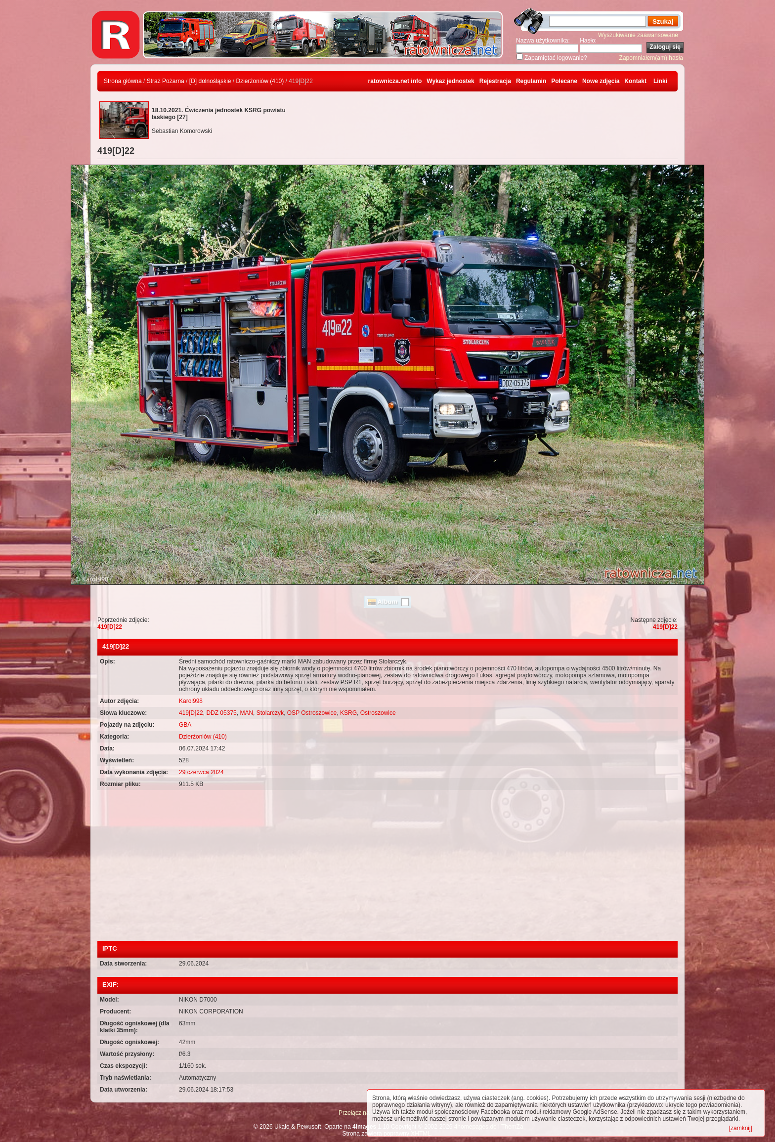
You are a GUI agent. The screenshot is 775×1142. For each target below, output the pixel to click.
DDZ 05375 (221, 712)
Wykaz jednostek (450, 81)
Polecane (564, 81)
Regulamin (531, 81)
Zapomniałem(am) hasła (651, 57)
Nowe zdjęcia (600, 81)
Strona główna (123, 81)
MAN (246, 712)
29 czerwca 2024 (201, 772)
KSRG (348, 712)
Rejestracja (495, 81)
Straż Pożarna (165, 81)
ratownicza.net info (395, 81)
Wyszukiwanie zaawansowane (638, 35)
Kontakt (635, 81)
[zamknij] (740, 1128)
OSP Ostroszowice (312, 712)
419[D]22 (109, 626)
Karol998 (191, 701)
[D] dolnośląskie (210, 81)
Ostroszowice (378, 712)
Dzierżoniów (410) (260, 81)
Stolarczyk (270, 712)
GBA (185, 724)
